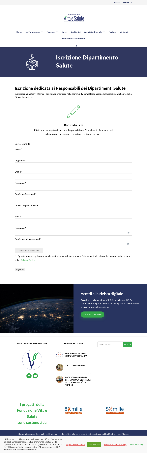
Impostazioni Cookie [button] (75, 444)
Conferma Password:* (25, 194)
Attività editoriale (93, 32)
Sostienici (76, 32)
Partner (113, 32)
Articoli (124, 32)
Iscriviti (126, 3)
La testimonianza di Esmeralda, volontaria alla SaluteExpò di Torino (78, 381)
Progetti (51, 32)
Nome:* (18, 149)
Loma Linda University (73, 38)
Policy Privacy (136, 444)
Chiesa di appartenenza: (26, 205)
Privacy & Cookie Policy (115, 444)
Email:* (18, 171)
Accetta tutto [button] (93, 444)
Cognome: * (20, 160)
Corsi (64, 32)
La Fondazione (33, 32)
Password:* (20, 182)
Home (19, 32)
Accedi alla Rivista (92, 314)
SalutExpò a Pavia (75, 365)
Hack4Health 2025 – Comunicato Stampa (76, 354)
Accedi (117, 3)
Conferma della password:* (28, 239)
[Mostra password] (128, 233)
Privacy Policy (28, 260)
